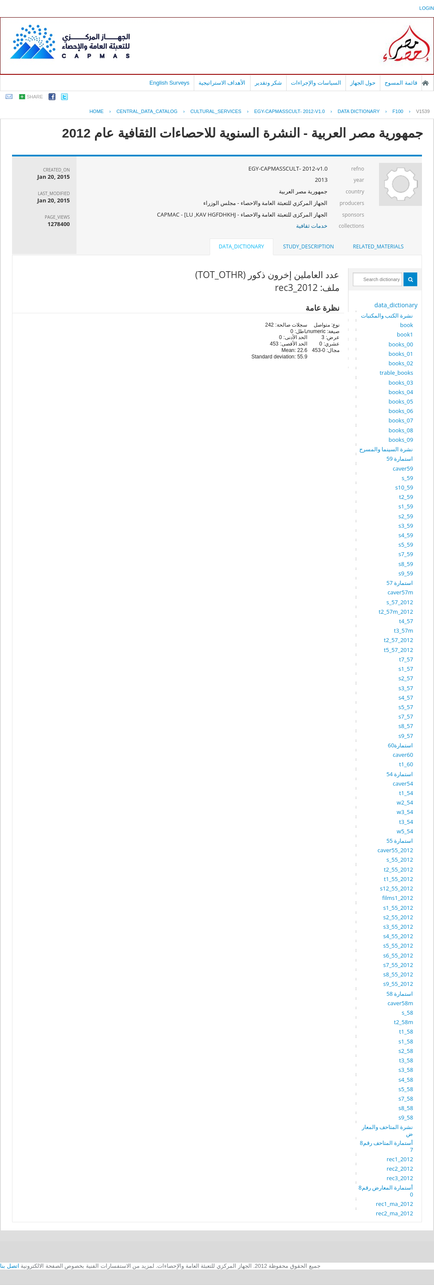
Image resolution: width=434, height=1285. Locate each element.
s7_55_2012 (398, 964)
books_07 (400, 420)
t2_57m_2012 (396, 611)
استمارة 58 (399, 993)
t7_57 (406, 659)
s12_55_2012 (396, 888)
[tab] (378, 247)
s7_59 (405, 554)
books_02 (400, 363)
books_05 (400, 401)
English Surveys (169, 83)
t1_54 (406, 792)
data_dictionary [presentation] (241, 246)
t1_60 (406, 764)
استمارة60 (400, 745)
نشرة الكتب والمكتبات (387, 315)
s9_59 (405, 573)
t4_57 (406, 621)
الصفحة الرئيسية (425, 83)
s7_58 (405, 1098)
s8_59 (405, 563)
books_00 (400, 344)
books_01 (400, 353)
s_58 (407, 1012)
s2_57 (405, 678)
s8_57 (405, 725)
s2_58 (405, 1050)
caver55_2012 (395, 850)
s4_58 (405, 1079)
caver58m (400, 1003)
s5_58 (405, 1089)
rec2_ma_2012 (394, 1213)
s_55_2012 (399, 859)
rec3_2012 (400, 1178)
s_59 (407, 477)
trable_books (396, 372)
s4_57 (405, 697)
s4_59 (405, 535)
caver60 (403, 754)
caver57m (400, 592)
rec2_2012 (400, 1168)
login (426, 8)
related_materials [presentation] (378, 246)
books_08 (400, 430)
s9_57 (405, 735)
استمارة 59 (399, 458)
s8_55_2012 (398, 974)
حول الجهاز (363, 83)
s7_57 (405, 716)
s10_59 (404, 487)
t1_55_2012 (398, 878)
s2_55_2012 (398, 917)
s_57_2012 (399, 602)
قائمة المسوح (401, 83)
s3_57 (405, 688)
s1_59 (405, 506)
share (35, 96)
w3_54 (405, 811)
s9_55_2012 (398, 983)
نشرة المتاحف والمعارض (387, 1130)
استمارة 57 (399, 582)
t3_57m (403, 630)
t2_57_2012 (398, 639)
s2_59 (405, 516)
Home (96, 111)
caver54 (403, 783)
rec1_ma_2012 (394, 1203)
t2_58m (403, 1022)
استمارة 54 (399, 774)
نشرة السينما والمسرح (386, 449)
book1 (405, 334)
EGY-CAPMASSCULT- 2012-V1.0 (289, 111)
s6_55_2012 (398, 955)
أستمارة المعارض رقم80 (385, 1191)
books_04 (400, 392)
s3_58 (405, 1069)
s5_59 (405, 544)
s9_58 (405, 1117)
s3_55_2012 (398, 926)
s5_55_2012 (398, 945)
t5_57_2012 (398, 649)
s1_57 (405, 668)
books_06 (400, 410)
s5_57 (405, 707)
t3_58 (406, 1060)
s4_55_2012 (398, 936)
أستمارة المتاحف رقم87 (386, 1146)
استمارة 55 (399, 840)
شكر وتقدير (268, 83)
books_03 (400, 382)
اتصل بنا (9, 1266)
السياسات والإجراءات (316, 83)
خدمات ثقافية (311, 225)
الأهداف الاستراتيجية (222, 83)
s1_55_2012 (398, 907)
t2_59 (406, 496)
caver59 (403, 468)
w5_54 (405, 831)
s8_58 (405, 1107)
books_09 (400, 439)
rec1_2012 (400, 1159)
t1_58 (406, 1031)
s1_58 (405, 1041)
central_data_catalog (146, 111)
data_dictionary (395, 305)
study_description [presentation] (308, 246)
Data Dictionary (359, 111)
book (406, 324)
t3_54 (406, 821)
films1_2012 (397, 897)
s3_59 (405, 525)
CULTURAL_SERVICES (215, 111)
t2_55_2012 (398, 869)
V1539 (423, 111)
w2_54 (405, 802)
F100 (397, 111)
